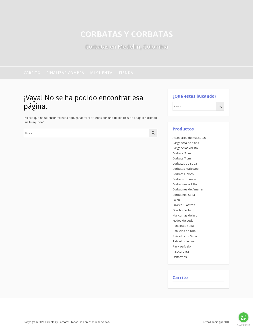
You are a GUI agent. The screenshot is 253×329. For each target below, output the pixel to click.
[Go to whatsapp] (243, 317)
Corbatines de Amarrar (188, 189)
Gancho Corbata (183, 210)
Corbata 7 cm (182, 158)
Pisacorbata (181, 251)
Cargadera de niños (186, 143)
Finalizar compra (65, 72)
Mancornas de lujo (185, 215)
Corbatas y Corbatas (126, 33)
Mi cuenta (101, 72)
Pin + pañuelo (182, 246)
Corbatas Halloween (186, 169)
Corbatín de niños (184, 179)
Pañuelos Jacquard (185, 241)
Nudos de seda (183, 220)
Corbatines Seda (184, 195)
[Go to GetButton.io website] (243, 325)
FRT (227, 322)
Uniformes (180, 257)
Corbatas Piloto (183, 174)
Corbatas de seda (185, 163)
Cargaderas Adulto (185, 148)
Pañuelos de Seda (185, 236)
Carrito (32, 72)
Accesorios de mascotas (189, 138)
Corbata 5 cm (182, 153)
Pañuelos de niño (184, 231)
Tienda (125, 72)
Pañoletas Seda (183, 226)
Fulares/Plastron (184, 205)
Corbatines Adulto (185, 184)
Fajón (176, 200)
